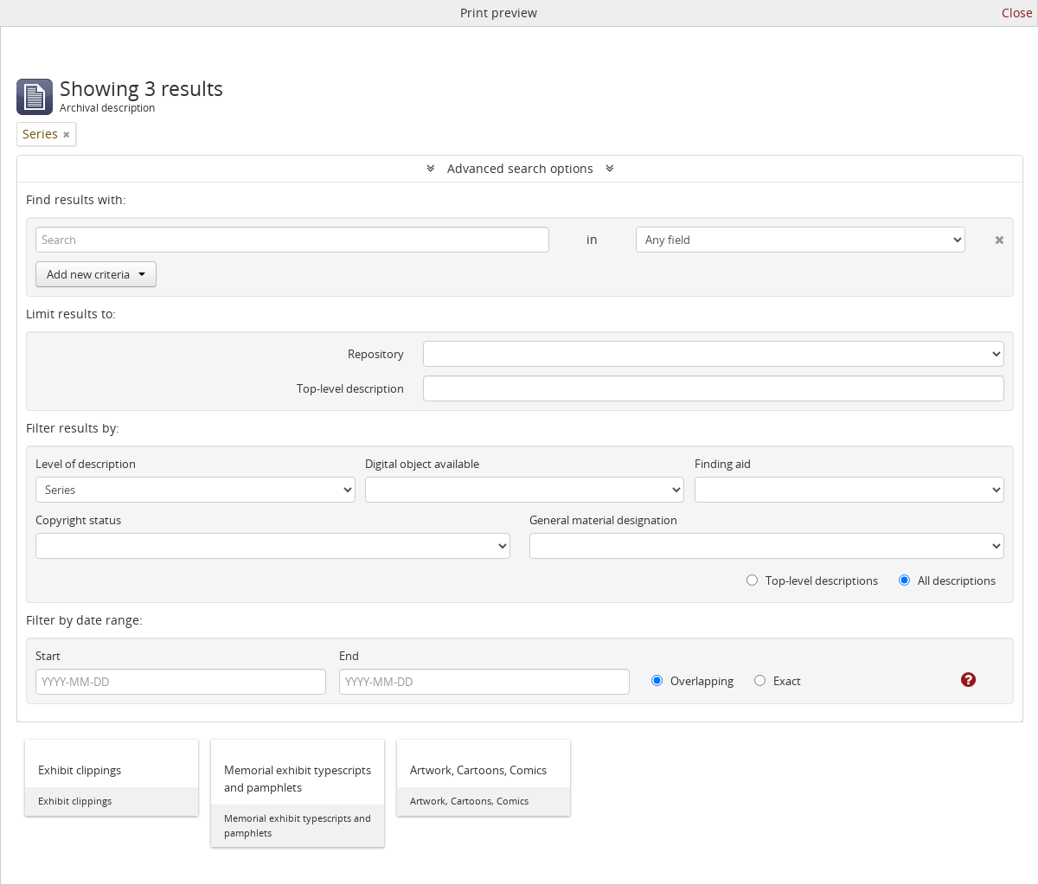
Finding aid (723, 463)
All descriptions (947, 580)
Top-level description (350, 388)
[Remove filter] (66, 134)
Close (1017, 12)
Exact (777, 681)
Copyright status (78, 520)
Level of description (85, 463)
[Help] (956, 680)
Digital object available (422, 463)
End (349, 656)
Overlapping (692, 681)
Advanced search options (520, 168)
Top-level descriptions (812, 580)
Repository (376, 354)
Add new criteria (96, 274)
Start (48, 656)
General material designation (603, 520)
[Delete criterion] (984, 236)
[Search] (292, 240)
